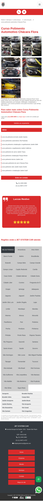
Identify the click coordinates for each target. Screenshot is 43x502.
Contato (21, 476)
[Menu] (40, 4)
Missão (21, 464)
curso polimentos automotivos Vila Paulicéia (15, 141)
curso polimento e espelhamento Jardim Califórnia (16, 148)
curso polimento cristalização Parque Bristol (14, 155)
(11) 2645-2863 (12, 116)
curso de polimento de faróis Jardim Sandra (14, 137)
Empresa (21, 458)
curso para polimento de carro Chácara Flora (15, 163)
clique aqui (22, 116)
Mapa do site (21, 482)
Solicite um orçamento (21, 123)
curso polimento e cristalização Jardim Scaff (15, 170)
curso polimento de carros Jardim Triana (13, 152)
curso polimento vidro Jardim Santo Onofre (14, 167)
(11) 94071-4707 (21, 186)
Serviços (21, 470)
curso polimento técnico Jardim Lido (12, 159)
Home (21, 452)
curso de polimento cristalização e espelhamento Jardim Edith (20, 144)
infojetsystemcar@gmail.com (21, 443)
